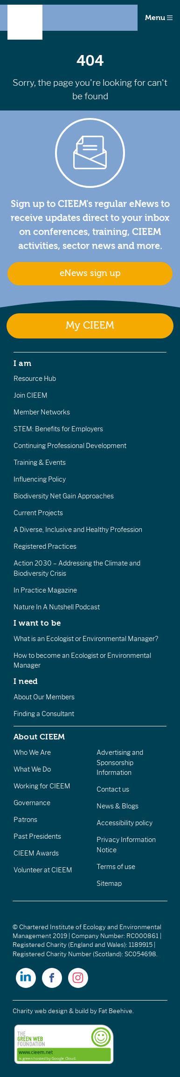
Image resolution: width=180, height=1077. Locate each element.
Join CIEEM (31, 395)
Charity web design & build (51, 1011)
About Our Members (44, 697)
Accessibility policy (124, 823)
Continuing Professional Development (70, 446)
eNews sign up (90, 273)
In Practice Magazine (45, 590)
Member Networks (42, 412)
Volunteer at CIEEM (43, 870)
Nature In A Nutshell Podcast (57, 607)
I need (26, 681)
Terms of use (116, 867)
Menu (159, 17)
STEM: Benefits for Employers (58, 429)
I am (22, 363)
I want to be (37, 623)
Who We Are (32, 752)
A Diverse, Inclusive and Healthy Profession (78, 529)
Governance (32, 803)
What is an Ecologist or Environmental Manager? (86, 639)
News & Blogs (117, 806)
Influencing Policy (40, 479)
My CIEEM (90, 325)
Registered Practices (45, 546)
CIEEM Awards (36, 853)
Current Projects (38, 513)
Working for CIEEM (42, 786)
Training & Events (40, 462)
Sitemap (109, 883)
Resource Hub (35, 378)
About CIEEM (39, 736)
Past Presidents (37, 836)
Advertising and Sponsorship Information (120, 762)
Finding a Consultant (44, 714)
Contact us (113, 789)
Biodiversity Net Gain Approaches (64, 496)
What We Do (32, 769)
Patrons (25, 819)
